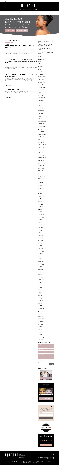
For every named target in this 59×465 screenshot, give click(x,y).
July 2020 (40, 242)
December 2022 (41, 216)
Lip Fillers (40, 107)
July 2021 (40, 230)
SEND (52, 364)
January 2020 (40, 248)
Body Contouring (41, 69)
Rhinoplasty (40, 136)
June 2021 (40, 232)
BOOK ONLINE (36, 9)
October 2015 (40, 310)
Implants (39, 98)
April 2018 (40, 276)
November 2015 (41, 308)
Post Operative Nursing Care (43, 132)
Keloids (39, 103)
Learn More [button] (46, 378)
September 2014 (41, 326)
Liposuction (40, 111)
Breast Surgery (41, 79)
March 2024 (40, 203)
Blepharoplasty (41, 66)
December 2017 (41, 282)
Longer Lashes (40, 115)
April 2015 (40, 314)
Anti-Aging (40, 64)
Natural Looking (41, 123)
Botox (39, 71)
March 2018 (40, 277)
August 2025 (40, 190)
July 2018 (40, 271)
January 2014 (40, 339)
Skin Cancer (40, 150)
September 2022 (41, 219)
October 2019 (40, 253)
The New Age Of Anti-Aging (15, 89)
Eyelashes (40, 90)
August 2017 (40, 289)
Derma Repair (40, 84)
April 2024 (40, 201)
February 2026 (41, 186)
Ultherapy (40, 170)
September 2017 (41, 287)
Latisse (39, 105)
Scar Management (41, 137)
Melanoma (40, 118)
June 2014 (40, 331)
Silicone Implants (41, 144)
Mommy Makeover (41, 121)
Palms (39, 129)
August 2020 (40, 240)
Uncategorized (41, 171)
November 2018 (41, 264)
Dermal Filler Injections (42, 85)
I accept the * (43, 362)
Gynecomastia (40, 95)
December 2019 (41, 250)
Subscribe (46, 418)
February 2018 (41, 279)
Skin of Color (40, 155)
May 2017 (40, 293)
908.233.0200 (23, 9)
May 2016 (40, 303)
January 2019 (40, 263)
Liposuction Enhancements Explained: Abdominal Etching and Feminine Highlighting (45, 45)
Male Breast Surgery (42, 116)
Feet (39, 92)
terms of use (45, 362)
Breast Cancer (40, 74)
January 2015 (40, 319)
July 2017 (40, 290)
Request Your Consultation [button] (22, 30)
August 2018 (40, 269)
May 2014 (40, 332)
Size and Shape (41, 147)
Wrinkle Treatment (41, 178)
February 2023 (41, 214)
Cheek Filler (40, 81)
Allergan (39, 63)
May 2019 (40, 259)
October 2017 (40, 285)
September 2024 (41, 196)
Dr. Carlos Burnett (41, 87)
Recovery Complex (41, 134)
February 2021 (41, 233)
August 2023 (40, 209)
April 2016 (40, 305)
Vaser (39, 173)
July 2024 (40, 198)
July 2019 (40, 256)
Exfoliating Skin (41, 89)
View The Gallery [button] (46, 398)
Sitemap (52, 454)
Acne (39, 61)
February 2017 (41, 297)
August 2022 (40, 220)
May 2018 (40, 274)
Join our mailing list (42, 360)
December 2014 (41, 321)
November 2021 (41, 229)
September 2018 (41, 267)
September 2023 (41, 207)
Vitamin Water (41, 176)
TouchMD (40, 167)
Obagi (39, 128)
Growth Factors (41, 94)
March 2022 (40, 224)
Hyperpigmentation (41, 97)
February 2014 (41, 337)
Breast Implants (41, 76)
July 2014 (40, 329)
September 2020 (41, 238)
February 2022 (41, 225)
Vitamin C (40, 175)
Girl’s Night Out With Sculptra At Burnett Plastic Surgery (21, 75)
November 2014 (41, 323)
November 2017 (41, 284)
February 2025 (41, 194)
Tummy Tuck (40, 168)
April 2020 (40, 245)
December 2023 (41, 206)
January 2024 (40, 204)
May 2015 (40, 313)
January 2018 (40, 280)
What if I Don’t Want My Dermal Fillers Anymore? (19, 46)
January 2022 (40, 227)
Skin (39, 149)
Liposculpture (40, 110)
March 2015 (40, 316)
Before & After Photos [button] (10, 30)
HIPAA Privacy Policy (44, 453)
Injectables (40, 100)
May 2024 (40, 199)
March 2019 (40, 261)
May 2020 (40, 243)
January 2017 (40, 298)
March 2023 (40, 212)
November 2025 (41, 188)
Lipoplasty (40, 108)
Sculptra (39, 139)
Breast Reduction (41, 77)
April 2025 (40, 193)
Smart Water (40, 162)
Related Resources (50, 453)
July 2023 (40, 211)
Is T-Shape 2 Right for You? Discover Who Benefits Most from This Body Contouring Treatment (45, 52)
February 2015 (41, 318)
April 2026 (40, 185)
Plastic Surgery (41, 131)
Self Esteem (40, 141)
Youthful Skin (40, 179)
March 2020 (40, 246)
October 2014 (40, 324)
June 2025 (40, 191)
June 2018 (40, 272)
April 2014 (40, 334)
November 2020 (41, 237)
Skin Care (40, 152)
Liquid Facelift (40, 113)
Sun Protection (41, 165)
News (39, 124)
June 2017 (40, 292)
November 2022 (41, 217)
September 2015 (41, 311)
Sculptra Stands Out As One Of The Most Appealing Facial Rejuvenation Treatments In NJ (21, 61)
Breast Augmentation (42, 72)
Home (6, 38)
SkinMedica (40, 160)
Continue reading (8, 55)
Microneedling (40, 119)
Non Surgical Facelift (42, 126)
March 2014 (40, 336)
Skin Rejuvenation (41, 157)
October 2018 (40, 266)
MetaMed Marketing (50, 458)
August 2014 (40, 327)
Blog (39, 68)
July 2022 (40, 222)
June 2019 (40, 258)
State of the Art (41, 163)
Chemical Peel (40, 82)
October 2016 (40, 301)
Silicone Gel (40, 142)
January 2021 (40, 235)
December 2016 (41, 300)
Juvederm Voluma (41, 102)
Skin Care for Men (41, 154)
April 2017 (40, 295)
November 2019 (41, 251)
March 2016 (40, 306)
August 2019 (40, 254)
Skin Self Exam (41, 158)
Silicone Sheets (41, 145)
